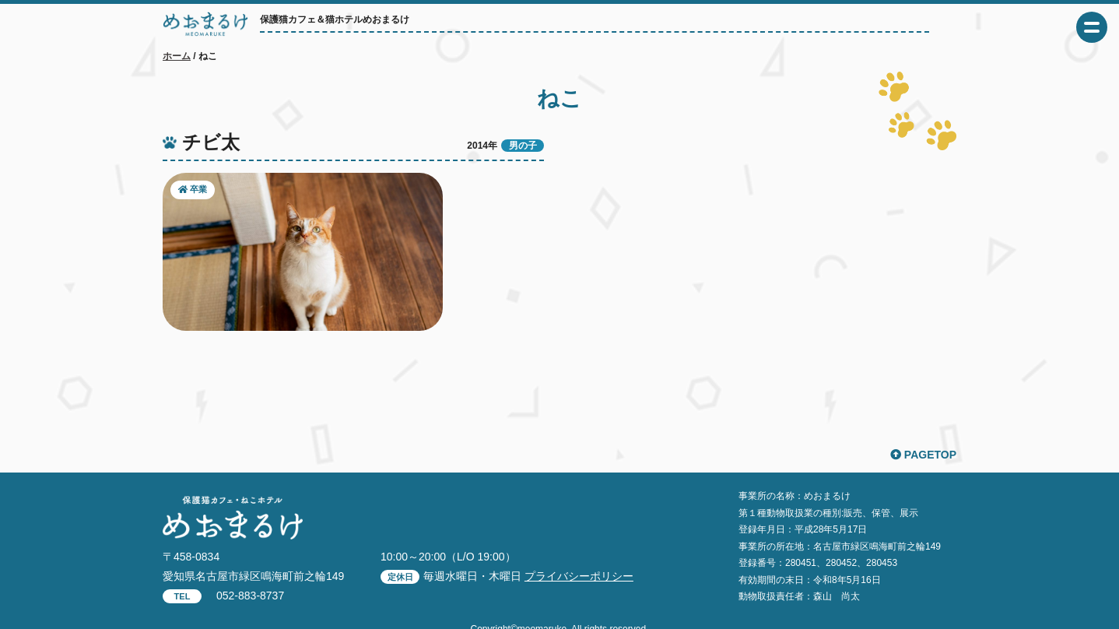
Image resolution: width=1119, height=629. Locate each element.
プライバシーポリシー (578, 576)
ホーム (177, 56)
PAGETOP (923, 454)
